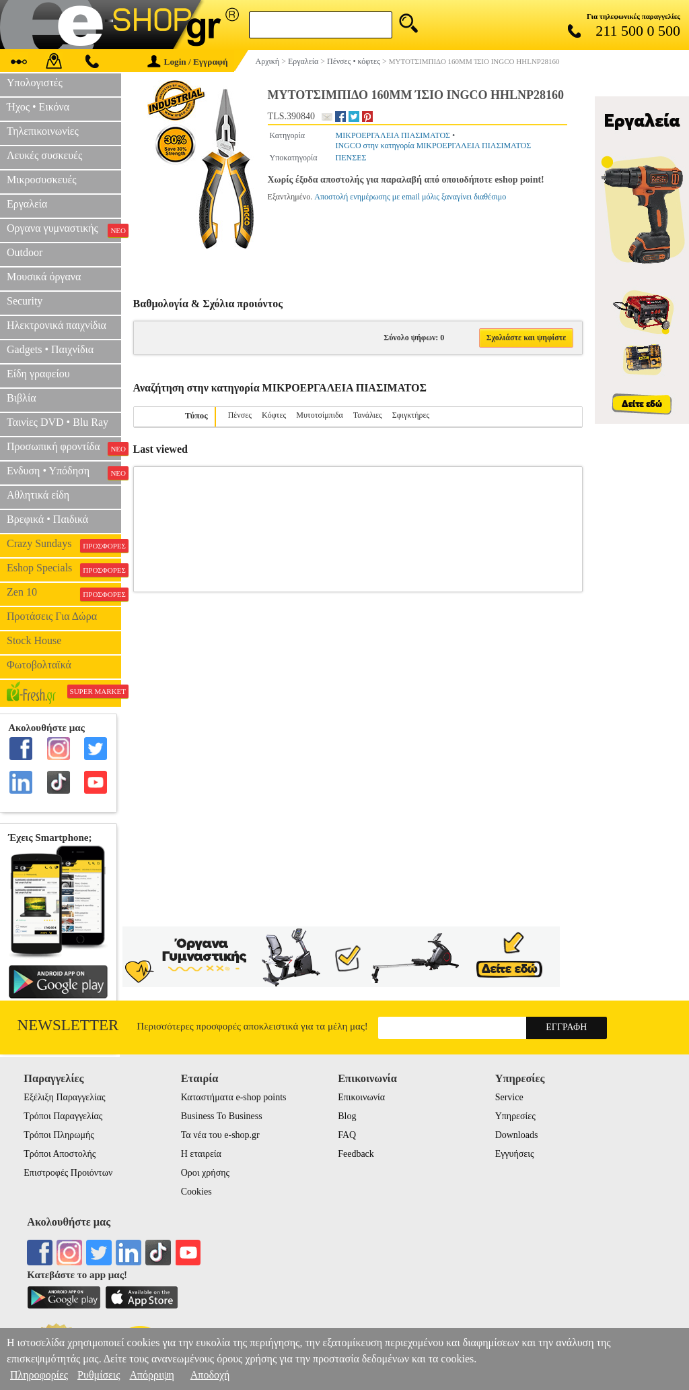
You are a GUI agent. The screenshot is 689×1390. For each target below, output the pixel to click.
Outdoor (24, 252)
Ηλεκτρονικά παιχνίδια (56, 325)
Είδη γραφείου (38, 373)
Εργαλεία (27, 204)
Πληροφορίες (39, 1375)
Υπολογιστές (35, 82)
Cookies (196, 1192)
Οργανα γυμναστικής (64, 229)
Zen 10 (64, 593)
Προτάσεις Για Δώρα (52, 616)
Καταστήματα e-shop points (234, 1097)
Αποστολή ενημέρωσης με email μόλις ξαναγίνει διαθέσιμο (410, 196)
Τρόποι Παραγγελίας (63, 1116)
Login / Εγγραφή (187, 62)
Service (509, 1097)
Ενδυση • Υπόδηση (64, 472)
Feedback (356, 1154)
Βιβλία (21, 398)
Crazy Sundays (64, 545)
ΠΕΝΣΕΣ (351, 157)
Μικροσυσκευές (42, 179)
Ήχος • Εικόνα (38, 107)
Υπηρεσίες (515, 1116)
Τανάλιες (367, 415)
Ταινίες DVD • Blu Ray (57, 422)
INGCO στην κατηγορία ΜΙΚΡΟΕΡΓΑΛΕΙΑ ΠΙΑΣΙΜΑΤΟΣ (434, 145)
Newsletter (68, 1025)
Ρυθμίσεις (98, 1375)
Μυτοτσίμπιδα (319, 415)
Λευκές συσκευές (44, 155)
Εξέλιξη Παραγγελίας (64, 1097)
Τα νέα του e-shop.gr (220, 1135)
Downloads (516, 1135)
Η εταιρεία (201, 1154)
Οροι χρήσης (205, 1173)
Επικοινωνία (361, 1097)
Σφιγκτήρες (410, 415)
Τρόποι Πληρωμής (59, 1135)
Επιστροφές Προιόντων (68, 1173)
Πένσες (240, 415)
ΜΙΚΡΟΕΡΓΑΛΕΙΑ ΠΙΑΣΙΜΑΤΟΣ (393, 135)
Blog (347, 1116)
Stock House (34, 640)
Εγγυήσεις (514, 1154)
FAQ (347, 1135)
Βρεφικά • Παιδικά (47, 519)
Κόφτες (274, 415)
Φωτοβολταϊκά (39, 664)
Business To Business (221, 1116)
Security (24, 301)
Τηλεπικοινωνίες (43, 131)
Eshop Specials (64, 569)
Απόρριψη (151, 1375)
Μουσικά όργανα (44, 276)
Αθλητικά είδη (38, 495)
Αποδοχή (210, 1375)
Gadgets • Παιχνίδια (50, 349)
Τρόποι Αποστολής (60, 1154)
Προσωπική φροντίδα (64, 448)
